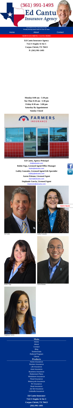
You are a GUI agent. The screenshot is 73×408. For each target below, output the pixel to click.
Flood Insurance (36, 379)
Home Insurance (36, 362)
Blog (36, 349)
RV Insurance (36, 384)
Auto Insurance (36, 369)
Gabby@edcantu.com (36, 173)
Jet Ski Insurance (36, 389)
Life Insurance (36, 367)
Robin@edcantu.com (36, 168)
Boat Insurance (36, 386)
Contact (60, 32)
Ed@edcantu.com (36, 163)
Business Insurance (36, 372)
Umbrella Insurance (36, 391)
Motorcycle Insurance (36, 381)
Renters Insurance (36, 364)
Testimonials (36, 352)
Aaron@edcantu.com (36, 179)
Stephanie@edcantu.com (36, 184)
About (36, 32)
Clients (36, 356)
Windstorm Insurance (36, 376)
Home (12, 32)
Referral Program (36, 354)
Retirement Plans (36, 374)
